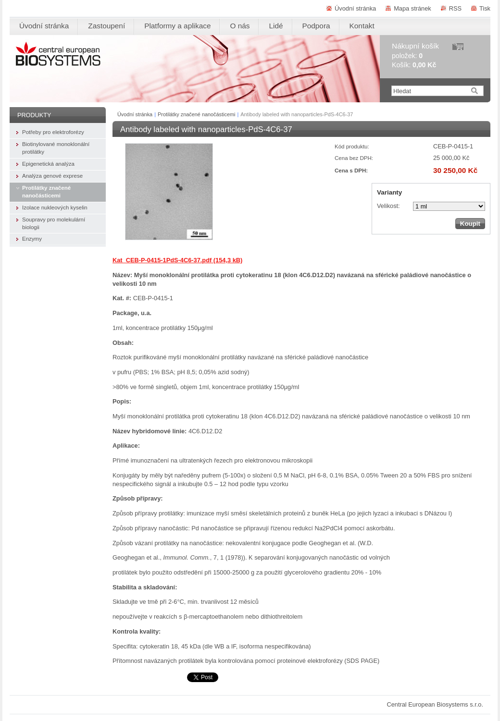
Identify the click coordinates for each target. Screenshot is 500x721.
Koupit (470, 223)
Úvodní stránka (355, 8)
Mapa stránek (412, 8)
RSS (455, 8)
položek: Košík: (415, 55)
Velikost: (388, 205)
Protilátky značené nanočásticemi (196, 114)
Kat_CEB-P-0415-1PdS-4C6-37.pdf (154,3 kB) (177, 260)
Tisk (484, 8)
